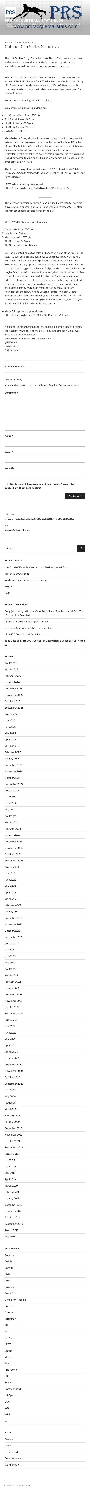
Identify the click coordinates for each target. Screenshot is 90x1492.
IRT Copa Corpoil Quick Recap (27, 634)
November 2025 (14, 695)
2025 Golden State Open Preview (29, 621)
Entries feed (11, 1452)
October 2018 (12, 1217)
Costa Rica (10, 1293)
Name (9, 436)
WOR (22, 366)
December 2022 (13, 918)
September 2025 (14, 707)
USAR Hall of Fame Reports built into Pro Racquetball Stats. (37, 567)
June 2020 (10, 1090)
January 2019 (12, 1198)
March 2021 (11, 1052)
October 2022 (12, 930)
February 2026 (13, 675)
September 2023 (14, 860)
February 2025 (13, 752)
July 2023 (10, 873)
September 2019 (14, 1147)
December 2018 (13, 1204)
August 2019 (12, 1153)
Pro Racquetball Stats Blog (34, 20)
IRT (7, 1331)
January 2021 (12, 1058)
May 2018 (10, 1236)
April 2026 (10, 663)
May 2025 (10, 733)
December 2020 (13, 1064)
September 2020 (14, 1083)
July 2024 (10, 797)
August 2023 (12, 867)
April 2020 (10, 1102)
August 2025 (12, 714)
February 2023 (13, 905)
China (8, 1280)
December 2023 (13, 841)
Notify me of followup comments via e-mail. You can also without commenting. (39, 486)
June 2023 (10, 879)
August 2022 (12, 943)
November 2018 (13, 1211)
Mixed (8, 1357)
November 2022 (14, 924)
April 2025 (10, 739)
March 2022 (11, 975)
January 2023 (12, 911)
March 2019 (11, 1185)
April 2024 (10, 816)
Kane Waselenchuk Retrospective (33, 628)
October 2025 (12, 701)
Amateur (9, 1255)
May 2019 (10, 1173)
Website (9, 468)
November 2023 (14, 848)
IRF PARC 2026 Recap (17, 573)
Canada (9, 1267)
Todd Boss (27, 42)
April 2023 (10, 892)
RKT (7, 1376)
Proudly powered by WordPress (17, 1485)
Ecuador (9, 1312)
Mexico (9, 1350)
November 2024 (14, 771)
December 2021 (13, 994)
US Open (9, 1395)
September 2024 (14, 784)
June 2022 (10, 956)
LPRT (8, 1344)
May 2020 (10, 1096)
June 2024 (10, 803)
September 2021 (14, 1013)
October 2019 (12, 1141)
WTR (7, 1420)
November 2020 (14, 1071)
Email (9, 452)
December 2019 (13, 1128)
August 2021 (11, 1020)
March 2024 (11, 822)
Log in (8, 1445)
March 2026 (11, 669)
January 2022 (12, 988)
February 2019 (13, 1192)
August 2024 (12, 790)
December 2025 (13, 688)
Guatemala (10, 1318)
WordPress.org (13, 1464)
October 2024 (12, 777)
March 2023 (11, 899)
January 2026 (12, 682)
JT (6, 621)
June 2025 (10, 726)
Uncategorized (13, 1389)
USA (7, 1401)
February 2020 (13, 1115)
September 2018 (14, 1223)
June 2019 (10, 1166)
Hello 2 (8, 586)
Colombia (10, 1287)
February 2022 (13, 981)
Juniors (8, 1338)
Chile (7, 1274)
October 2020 (12, 1077)
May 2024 (10, 809)
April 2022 (10, 969)
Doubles (9, 1306)
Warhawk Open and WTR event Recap (26, 580)
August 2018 (12, 1230)
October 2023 (12, 854)
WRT (7, 1414)
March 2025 (11, 746)
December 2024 (13, 765)
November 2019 (13, 1134)
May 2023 (10, 886)
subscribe (10, 487)
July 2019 (10, 1160)
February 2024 (13, 828)
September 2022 (14, 937)
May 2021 (10, 1039)
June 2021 (10, 1032)
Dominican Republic (15, 1299)
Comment (11, 392)
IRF (6, 1325)
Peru (7, 1363)
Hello (7, 593)
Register (9, 1439)
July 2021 (10, 1026)
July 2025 (10, 720)
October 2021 (12, 1007)
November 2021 (13, 1001)
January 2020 (12, 1122)
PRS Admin (13, 366)
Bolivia (8, 1261)
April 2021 (10, 1045)
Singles (9, 1382)
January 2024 (12, 835)
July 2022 (10, 950)
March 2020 (11, 1109)
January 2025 (12, 758)
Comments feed (13, 1458)
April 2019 (10, 1179)
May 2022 (10, 962)
